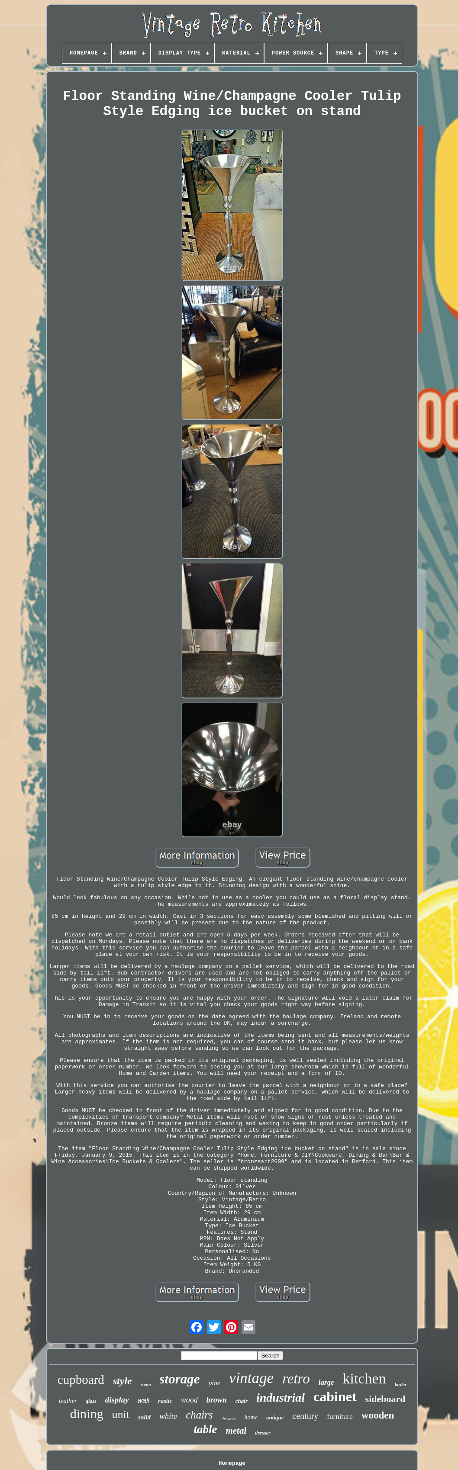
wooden (377, 1415)
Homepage (232, 1463)
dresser (262, 1433)
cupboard (81, 1379)
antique (275, 1417)
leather (67, 1400)
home (251, 1417)
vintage (251, 1378)
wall (144, 1400)
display (117, 1399)
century (305, 1416)
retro (296, 1378)
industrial (280, 1397)
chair (241, 1401)
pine (215, 1382)
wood (189, 1400)
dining (86, 1413)
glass (91, 1401)
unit (120, 1414)
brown (216, 1400)
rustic (165, 1401)
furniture (339, 1416)
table (205, 1429)
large (326, 1382)
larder (401, 1384)
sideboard (385, 1398)
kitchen (364, 1378)
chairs (199, 1415)
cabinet (335, 1396)
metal (236, 1430)
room (146, 1384)
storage (180, 1378)
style (122, 1380)
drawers (229, 1418)
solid (144, 1417)
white (168, 1416)
